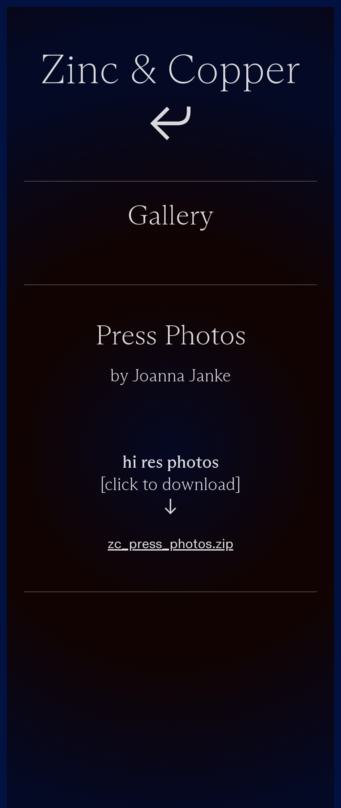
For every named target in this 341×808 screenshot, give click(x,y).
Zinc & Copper (170, 71)
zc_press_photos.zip (170, 544)
